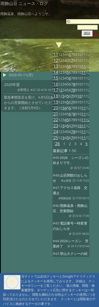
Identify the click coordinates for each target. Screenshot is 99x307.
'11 (55, 54)
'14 (55, 72)
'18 (55, 96)
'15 (55, 78)
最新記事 (60, 150)
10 (79, 96)
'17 (55, 90)
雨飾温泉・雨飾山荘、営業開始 (70, 208)
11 (84, 66)
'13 (55, 66)
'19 (55, 102)
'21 (55, 114)
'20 (55, 108)
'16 (55, 84)
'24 (55, 131)
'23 (55, 126)
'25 (55, 137)
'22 (55, 120)
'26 (57, 144)
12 (88, 119)
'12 (55, 60)
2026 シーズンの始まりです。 (70, 160)
